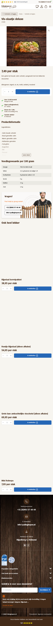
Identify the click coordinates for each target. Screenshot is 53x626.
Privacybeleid (33, 614)
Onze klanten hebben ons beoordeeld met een (26, 621)
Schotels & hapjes (9, 14)
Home (20, 14)
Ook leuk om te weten (10, 573)
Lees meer (26, 155)
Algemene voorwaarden (44, 614)
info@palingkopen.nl (13, 213)
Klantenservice (7, 578)
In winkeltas (31, 91)
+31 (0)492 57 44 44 (44, 2)
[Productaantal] (8, 91)
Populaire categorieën (10, 569)
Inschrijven (45, 590)
